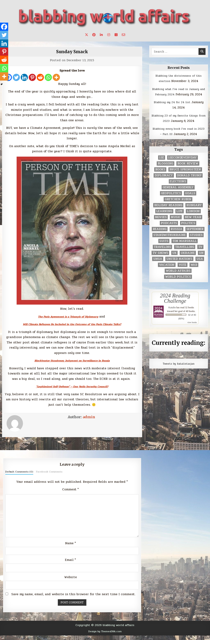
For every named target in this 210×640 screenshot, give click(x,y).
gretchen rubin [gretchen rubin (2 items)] (178, 204)
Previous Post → (129, 448)
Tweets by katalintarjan (178, 368)
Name (70, 547)
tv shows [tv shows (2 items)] (160, 258)
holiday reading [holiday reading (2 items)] (168, 210)
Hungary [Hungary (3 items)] (194, 210)
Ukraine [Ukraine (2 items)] (188, 258)
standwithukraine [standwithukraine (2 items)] (169, 240)
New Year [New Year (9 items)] (193, 222)
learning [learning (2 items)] (164, 216)
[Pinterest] (32, 77)
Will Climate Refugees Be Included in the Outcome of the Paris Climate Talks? (72, 324)
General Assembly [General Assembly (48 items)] (178, 193)
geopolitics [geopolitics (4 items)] (171, 198)
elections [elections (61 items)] (178, 187)
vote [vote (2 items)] (182, 270)
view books (192, 328)
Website (70, 581)
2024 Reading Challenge (175, 303)
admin (89, 417)
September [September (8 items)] (194, 234)
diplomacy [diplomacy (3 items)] (164, 181)
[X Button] (86, 35)
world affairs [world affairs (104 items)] (178, 276)
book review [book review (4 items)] (187, 169)
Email (70, 564)
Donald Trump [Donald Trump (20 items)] (189, 181)
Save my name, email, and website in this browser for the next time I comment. (73, 598)
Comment (70, 489)
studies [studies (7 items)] (196, 240)
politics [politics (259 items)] (188, 228)
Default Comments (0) (19, 472)
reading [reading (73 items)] (160, 234)
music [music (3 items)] (176, 222)
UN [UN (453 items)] (201, 258)
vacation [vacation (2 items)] (167, 270)
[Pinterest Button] (94, 35)
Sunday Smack (72, 51)
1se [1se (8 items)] (161, 163)
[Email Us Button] (123, 35)
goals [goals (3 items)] (190, 198)
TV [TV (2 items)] (200, 252)
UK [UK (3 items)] (174, 258)
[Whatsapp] (48, 77)
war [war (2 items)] (194, 270)
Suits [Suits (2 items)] (163, 246)
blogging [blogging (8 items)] (165, 169)
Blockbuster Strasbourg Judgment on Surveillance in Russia (72, 360)
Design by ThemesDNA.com (105, 636)
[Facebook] (4, 27)
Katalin (172, 313)
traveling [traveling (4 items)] (162, 252)
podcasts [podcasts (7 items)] (169, 228)
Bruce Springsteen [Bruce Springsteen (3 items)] (185, 175)
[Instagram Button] (109, 35)
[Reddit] (40, 77)
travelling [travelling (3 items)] (184, 252)
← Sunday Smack (15, 448)
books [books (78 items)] (160, 175)
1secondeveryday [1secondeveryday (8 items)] (182, 163)
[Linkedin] (24, 77)
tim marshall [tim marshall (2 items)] (184, 246)
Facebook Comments (49, 472)
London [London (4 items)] (193, 216)
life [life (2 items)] (179, 216)
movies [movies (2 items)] (161, 222)
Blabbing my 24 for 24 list (172, 107)
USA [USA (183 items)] (199, 264)
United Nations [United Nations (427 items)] (179, 264)
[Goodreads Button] (116, 35)
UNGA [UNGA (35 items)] (157, 264)
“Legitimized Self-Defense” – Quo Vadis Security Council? (72, 386)
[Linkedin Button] (101, 35)
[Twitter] (16, 77)
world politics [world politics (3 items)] (178, 282)
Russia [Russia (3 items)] (176, 234)
